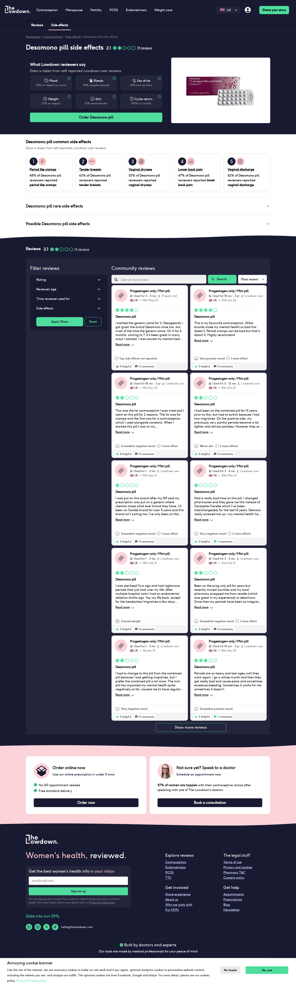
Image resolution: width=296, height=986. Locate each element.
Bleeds (98, 81)
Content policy (233, 880)
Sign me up (78, 893)
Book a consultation (210, 804)
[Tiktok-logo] (55, 929)
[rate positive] (117, 368)
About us (171, 902)
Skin (98, 99)
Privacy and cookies (237, 870)
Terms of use (232, 864)
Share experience (177, 897)
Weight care (163, 10)
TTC (168, 880)
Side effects (73, 37)
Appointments (233, 897)
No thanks (231, 970)
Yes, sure (269, 970)
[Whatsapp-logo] (29, 929)
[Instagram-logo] (38, 929)
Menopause (74, 10)
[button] (148, 206)
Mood (53, 81)
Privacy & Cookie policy (102, 904)
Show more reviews (191, 729)
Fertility (96, 10)
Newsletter (231, 912)
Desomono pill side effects (101, 37)
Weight (53, 99)
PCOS (114, 10)
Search (222, 280)
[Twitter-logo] (46, 929)
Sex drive (143, 81)
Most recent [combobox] (249, 281)
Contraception (47, 10)
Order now (86, 804)
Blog (226, 907)
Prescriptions (232, 902)
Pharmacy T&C (234, 875)
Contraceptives (53, 37)
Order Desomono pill (96, 117)
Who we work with (178, 907)
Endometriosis (136, 10)
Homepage (33, 37)
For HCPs (172, 912)
